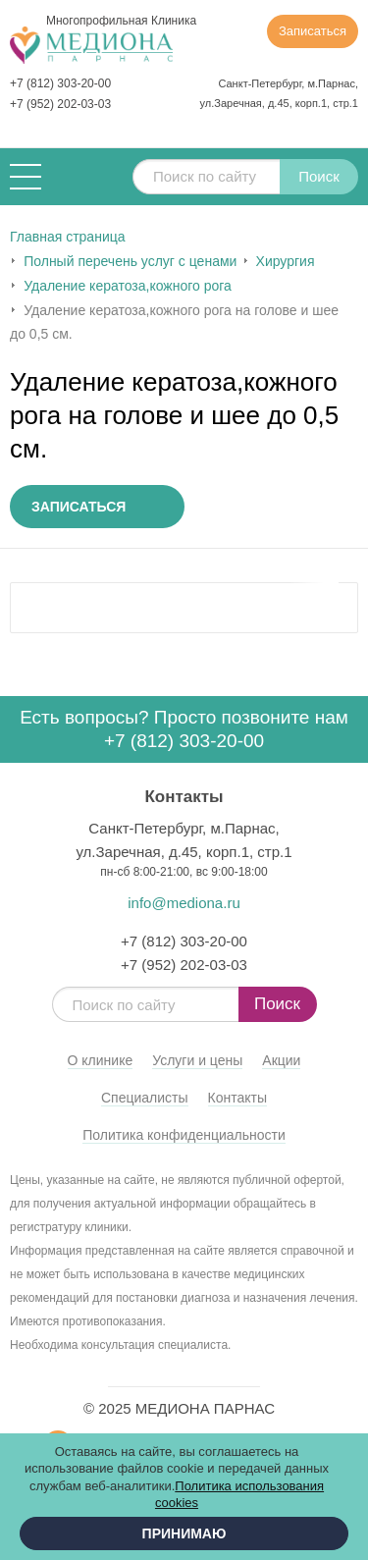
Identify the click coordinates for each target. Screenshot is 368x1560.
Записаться (312, 31)
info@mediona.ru (183, 902)
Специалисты (144, 1097)
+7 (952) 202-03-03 (60, 104)
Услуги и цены (197, 1060)
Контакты (237, 1097)
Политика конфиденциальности (184, 1135)
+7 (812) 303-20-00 (60, 83)
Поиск (319, 176)
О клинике (100, 1060)
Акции (281, 1060)
